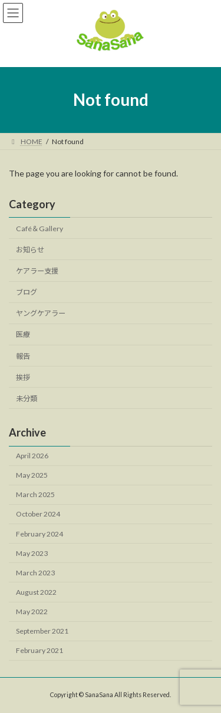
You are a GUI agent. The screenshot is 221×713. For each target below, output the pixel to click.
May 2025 (32, 475)
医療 (23, 334)
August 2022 (36, 592)
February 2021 (39, 650)
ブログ (26, 292)
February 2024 (39, 533)
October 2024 (38, 513)
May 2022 (32, 611)
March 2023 (35, 572)
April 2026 (32, 455)
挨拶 (23, 376)
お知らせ (30, 249)
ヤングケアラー (40, 313)
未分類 (26, 398)
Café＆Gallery (39, 228)
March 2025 (35, 494)
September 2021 (42, 631)
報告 (23, 355)
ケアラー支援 (37, 270)
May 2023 (32, 552)
